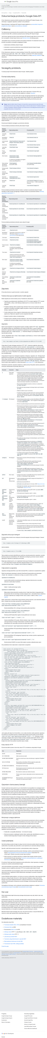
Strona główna (4, 12)
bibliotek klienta (26, 38)
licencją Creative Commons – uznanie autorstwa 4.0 (32, 951)
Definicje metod (7, 932)
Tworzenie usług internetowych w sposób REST (15, 939)
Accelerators (4, 1020)
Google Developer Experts (7, 1018)
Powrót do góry (5, 946)
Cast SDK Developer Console (30, 1026)
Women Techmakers (6, 1022)
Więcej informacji (40, 483)
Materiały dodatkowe (37, 55)
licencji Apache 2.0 (17, 952)
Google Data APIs (16, 12)
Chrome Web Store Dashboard (30, 1028)
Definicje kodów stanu (9, 934)
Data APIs (12, 1)
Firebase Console (27, 1022)
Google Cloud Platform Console (30, 1018)
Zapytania (33, 93)
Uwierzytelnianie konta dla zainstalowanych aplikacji (20, 852)
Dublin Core (13, 929)
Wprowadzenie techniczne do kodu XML (13, 941)
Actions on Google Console (29, 1024)
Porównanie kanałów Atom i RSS (11, 924)
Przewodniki (23, 12)
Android (3, 1036)
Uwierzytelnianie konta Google (25, 887)
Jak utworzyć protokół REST (10, 936)
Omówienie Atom (8, 927)
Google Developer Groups (7, 1015)
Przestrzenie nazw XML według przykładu (14, 943)
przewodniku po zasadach (21, 26)
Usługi (10, 12)
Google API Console (28, 1015)
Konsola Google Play (28, 1020)
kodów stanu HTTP (30, 362)
